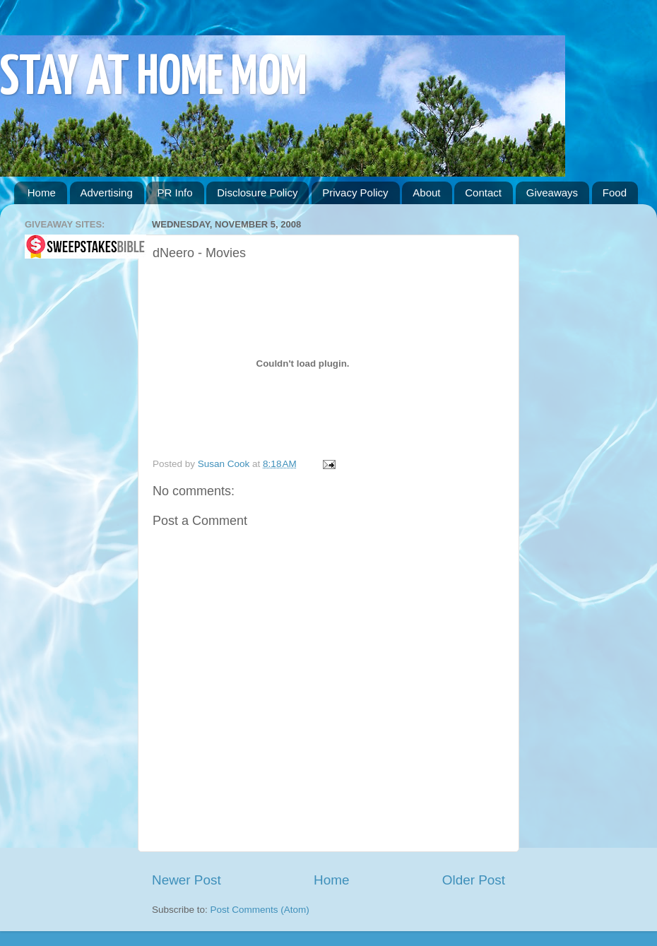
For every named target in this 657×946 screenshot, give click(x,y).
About (426, 193)
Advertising (107, 193)
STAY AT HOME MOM (153, 78)
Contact (483, 193)
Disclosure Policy (257, 193)
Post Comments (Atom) (260, 909)
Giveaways (552, 193)
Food (615, 193)
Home (42, 193)
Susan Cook (225, 464)
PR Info (174, 193)
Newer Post (186, 880)
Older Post (473, 880)
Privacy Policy (355, 193)
